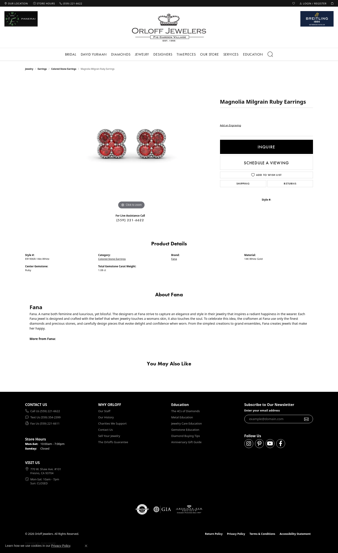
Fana (174, 258)
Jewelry (142, 54)
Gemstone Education (185, 430)
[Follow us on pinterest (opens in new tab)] (259, 443)
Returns (290, 183)
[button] (293, 3)
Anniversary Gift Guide (186, 442)
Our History (106, 417)
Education (253, 54)
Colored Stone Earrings (63, 68)
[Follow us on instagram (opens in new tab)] (248, 443)
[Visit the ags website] (189, 509)
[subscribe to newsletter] (306, 419)
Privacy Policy (236, 534)
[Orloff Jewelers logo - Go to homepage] (169, 27)
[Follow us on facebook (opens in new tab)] (280, 443)
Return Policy (214, 534)
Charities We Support (112, 423)
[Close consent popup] (86, 546)
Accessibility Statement (295, 534)
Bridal (70, 54)
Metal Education (182, 417)
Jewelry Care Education (186, 423)
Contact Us (105, 430)
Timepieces (186, 54)
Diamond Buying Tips (185, 436)
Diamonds (120, 54)
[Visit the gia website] (162, 509)
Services (231, 54)
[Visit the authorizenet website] (142, 509)
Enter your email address (262, 410)
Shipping (243, 183)
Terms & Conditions (262, 534)
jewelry (29, 68)
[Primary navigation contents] (169, 54)
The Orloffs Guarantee (113, 442)
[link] (16, 3)
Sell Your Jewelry (109, 436)
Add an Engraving (230, 125)
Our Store (209, 54)
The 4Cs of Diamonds (185, 411)
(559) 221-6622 (130, 220)
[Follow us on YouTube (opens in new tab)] (270, 443)
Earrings (42, 68)
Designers (162, 54)
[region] (131, 143)
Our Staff (104, 411)
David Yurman (94, 54)
